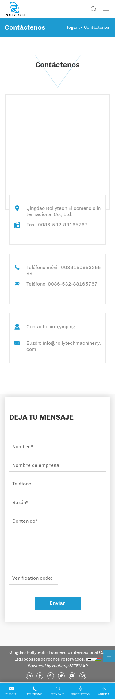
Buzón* (11, 694)
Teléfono (35, 694)
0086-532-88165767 (73, 284)
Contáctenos (96, 27)
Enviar (57, 603)
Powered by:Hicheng (47, 665)
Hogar (71, 27)
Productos (80, 694)
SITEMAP (78, 665)
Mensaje (57, 694)
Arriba (103, 694)
